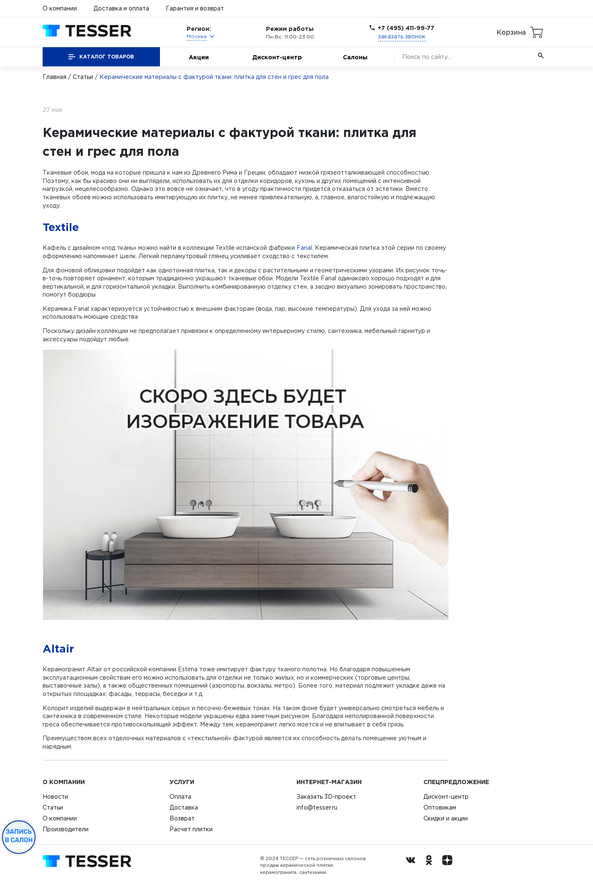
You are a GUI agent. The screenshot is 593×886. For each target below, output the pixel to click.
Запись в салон (19, 836)
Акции (199, 57)
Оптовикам (439, 807)
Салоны (355, 57)
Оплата (180, 796)
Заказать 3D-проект (326, 796)
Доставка (184, 807)
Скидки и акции (445, 818)
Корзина (511, 32)
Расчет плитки (191, 829)
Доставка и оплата (121, 8)
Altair (58, 648)
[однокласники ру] (431, 865)
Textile (61, 227)
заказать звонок (402, 36)
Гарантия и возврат (195, 8)
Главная (54, 77)
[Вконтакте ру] (412, 865)
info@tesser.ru (316, 807)
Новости (55, 796)
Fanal (304, 247)
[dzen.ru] (449, 865)
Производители (66, 829)
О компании (60, 8)
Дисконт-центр (277, 57)
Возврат (182, 818)
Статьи (83, 77)
